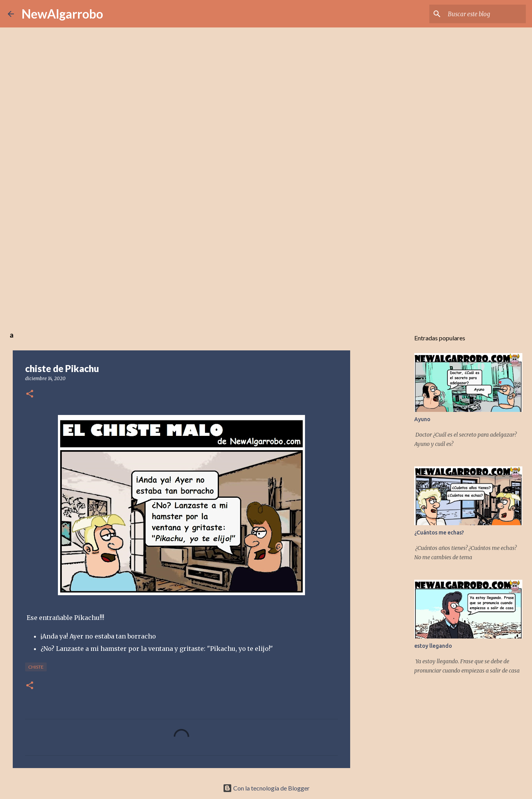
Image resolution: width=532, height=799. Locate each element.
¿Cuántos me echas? (439, 532)
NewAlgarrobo (62, 13)
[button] (29, 394)
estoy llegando (433, 646)
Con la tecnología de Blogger (266, 788)
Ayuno (422, 419)
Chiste (36, 667)
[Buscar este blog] (485, 14)
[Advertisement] (266, 264)
